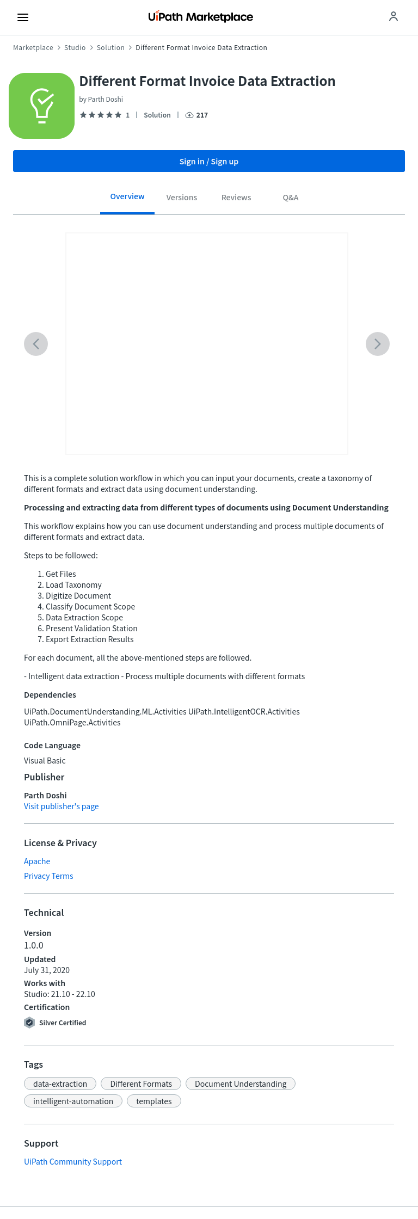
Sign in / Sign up (209, 161)
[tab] (127, 200)
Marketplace (33, 47)
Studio (75, 47)
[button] (60, 1083)
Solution (111, 47)
